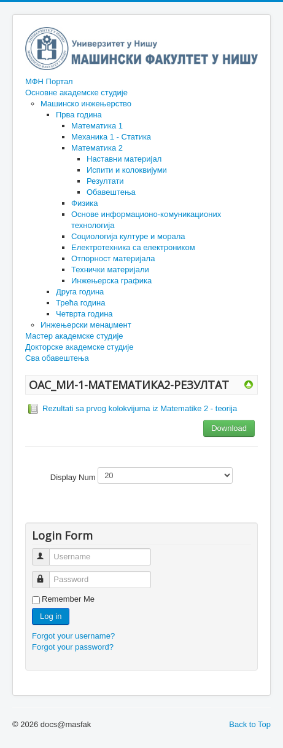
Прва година (79, 114)
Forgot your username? (73, 635)
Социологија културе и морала (128, 236)
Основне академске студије (76, 92)
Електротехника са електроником (133, 247)
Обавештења (111, 192)
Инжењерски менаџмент (86, 324)
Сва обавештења (57, 358)
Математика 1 (97, 125)
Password (46, 574)
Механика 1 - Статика (111, 136)
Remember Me (68, 599)
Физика (84, 203)
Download (229, 428)
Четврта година (84, 313)
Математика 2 (97, 147)
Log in (50, 616)
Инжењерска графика (111, 280)
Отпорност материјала (113, 258)
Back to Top (250, 724)
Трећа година (80, 302)
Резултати (105, 181)
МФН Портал (49, 81)
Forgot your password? (73, 647)
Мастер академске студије (74, 336)
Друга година (80, 291)
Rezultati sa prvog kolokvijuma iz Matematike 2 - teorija (139, 408)
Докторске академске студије (79, 347)
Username (46, 551)
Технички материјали (110, 269)
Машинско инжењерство (86, 103)
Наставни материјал (124, 158)
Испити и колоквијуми (127, 170)
